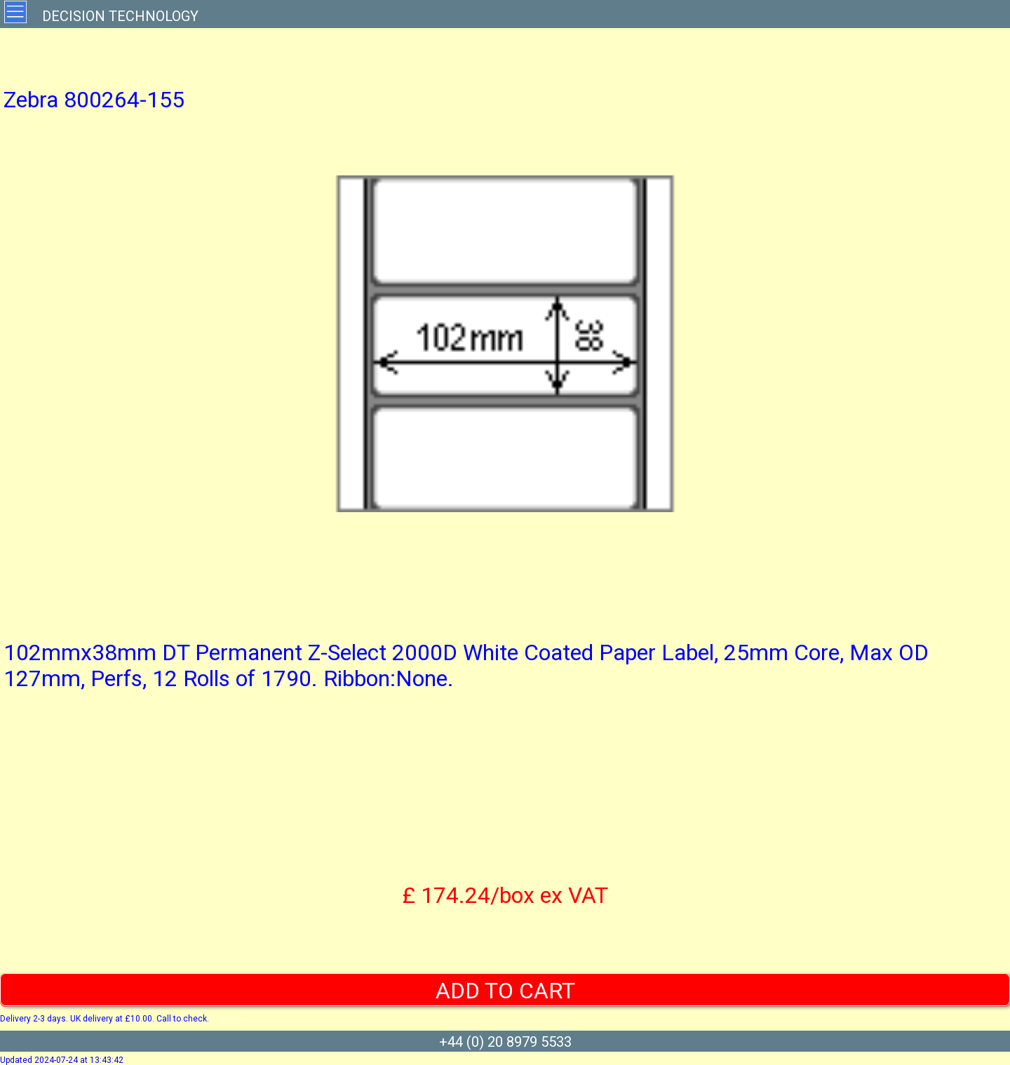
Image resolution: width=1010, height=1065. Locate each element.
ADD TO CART (505, 990)
